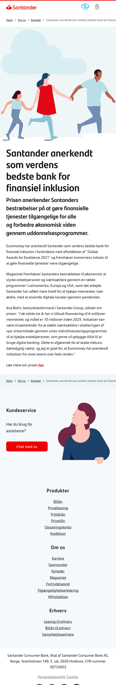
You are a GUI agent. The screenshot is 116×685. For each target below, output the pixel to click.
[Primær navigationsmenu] (108, 7)
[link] (9, 7)
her (41, 365)
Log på (97, 7)
